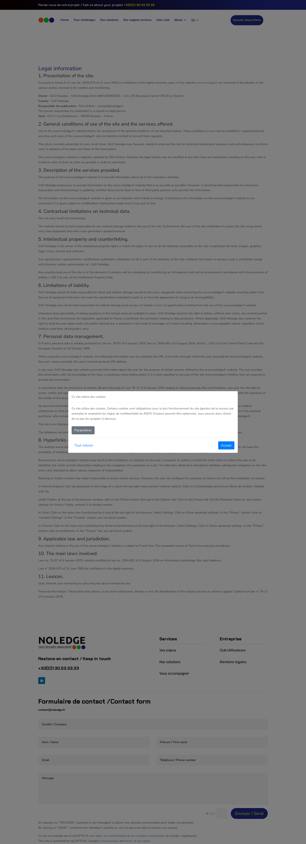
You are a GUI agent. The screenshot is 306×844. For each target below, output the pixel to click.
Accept (226, 445)
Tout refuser (83, 445)
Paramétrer (83, 430)
